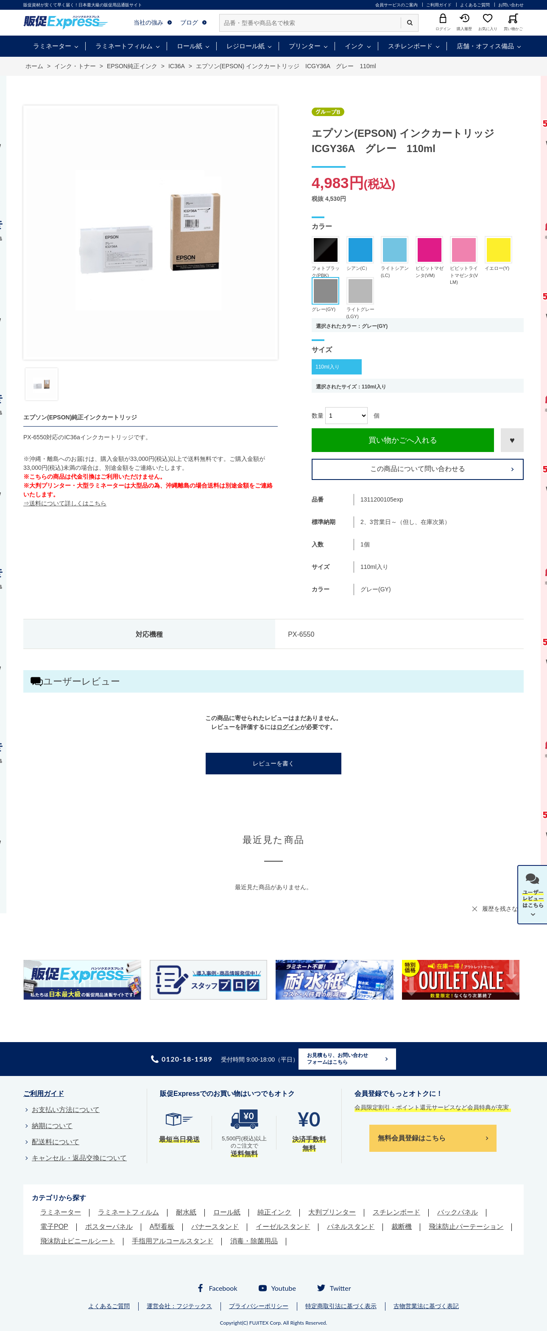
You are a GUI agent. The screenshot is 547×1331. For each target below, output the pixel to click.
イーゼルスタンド (283, 1226)
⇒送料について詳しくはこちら (64, 503)
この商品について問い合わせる (417, 468)
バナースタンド (215, 1226)
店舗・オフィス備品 (485, 46)
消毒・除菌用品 (254, 1241)
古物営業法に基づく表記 (426, 1306)
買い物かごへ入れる (402, 440)
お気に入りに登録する (512, 440)
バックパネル (457, 1212)
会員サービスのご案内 (396, 5)
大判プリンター (332, 1212)
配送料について (55, 1141)
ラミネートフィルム (124, 46)
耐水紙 (186, 1212)
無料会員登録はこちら (412, 1138)
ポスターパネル (109, 1226)
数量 (318, 415)
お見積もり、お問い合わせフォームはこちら (337, 1058)
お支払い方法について (66, 1109)
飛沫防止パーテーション (466, 1226)
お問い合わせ (511, 5)
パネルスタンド (350, 1226)
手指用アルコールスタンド (172, 1241)
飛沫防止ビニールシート (77, 1241)
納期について (52, 1125)
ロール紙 (189, 46)
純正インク (274, 1212)
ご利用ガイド (439, 5)
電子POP (54, 1226)
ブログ (189, 22)
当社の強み (148, 22)
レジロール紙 (245, 46)
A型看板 (162, 1226)
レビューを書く (273, 763)
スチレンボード (410, 46)
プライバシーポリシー (258, 1306)
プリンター (305, 46)
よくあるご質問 (475, 5)
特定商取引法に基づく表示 (341, 1306)
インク (354, 46)
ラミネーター (52, 46)
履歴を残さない (503, 908)
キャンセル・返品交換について (79, 1158)
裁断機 (401, 1226)
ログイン (288, 727)
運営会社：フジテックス (179, 1306)
